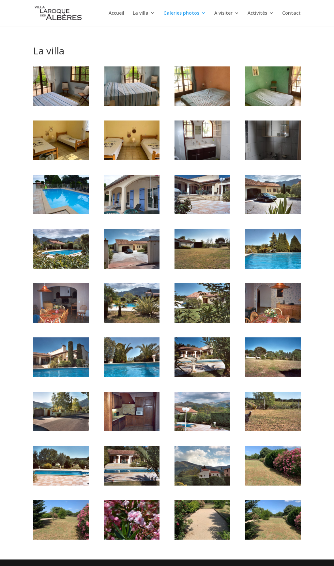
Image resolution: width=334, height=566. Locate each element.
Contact (291, 13)
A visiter (223, 13)
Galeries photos (181, 13)
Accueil (116, 13)
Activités (257, 13)
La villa (140, 13)
